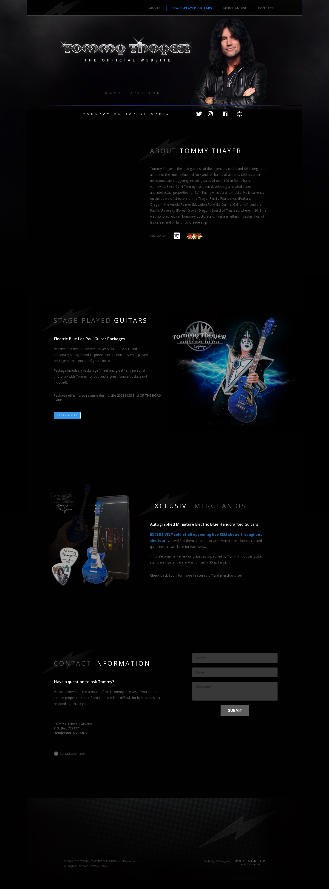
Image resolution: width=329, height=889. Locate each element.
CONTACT (266, 8)
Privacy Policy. (99, 866)
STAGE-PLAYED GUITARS (192, 8)
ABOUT (155, 8)
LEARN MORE (67, 415)
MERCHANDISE (235, 8)
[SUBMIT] (235, 710)
